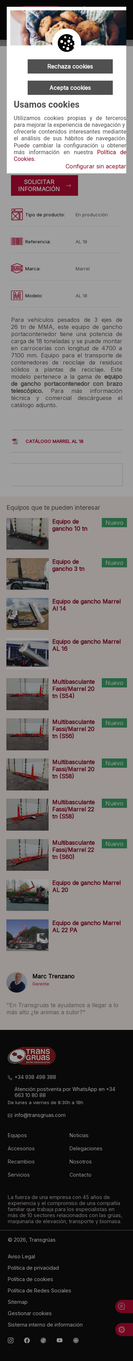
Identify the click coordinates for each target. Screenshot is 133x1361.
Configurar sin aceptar (96, 166)
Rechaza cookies (70, 66)
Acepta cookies (70, 87)
